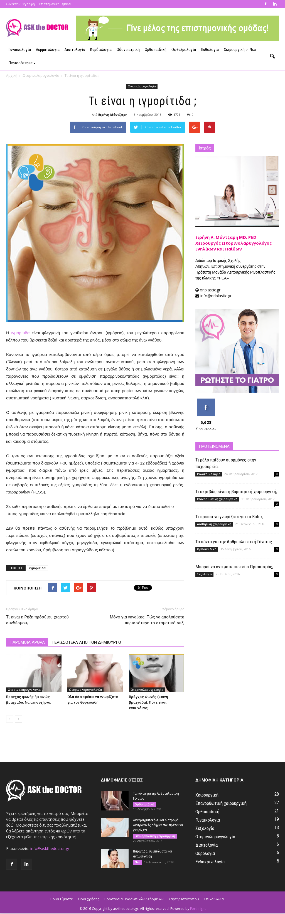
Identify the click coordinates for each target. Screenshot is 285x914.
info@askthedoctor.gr (49, 849)
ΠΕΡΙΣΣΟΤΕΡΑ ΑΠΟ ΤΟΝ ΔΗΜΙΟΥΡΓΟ (86, 642)
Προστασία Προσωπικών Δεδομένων (133, 899)
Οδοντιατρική (128, 49)
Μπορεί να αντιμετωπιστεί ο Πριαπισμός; (234, 567)
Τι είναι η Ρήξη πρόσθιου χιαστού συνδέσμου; (37, 620)
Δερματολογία (48, 49)
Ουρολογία (205, 854)
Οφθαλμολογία (183, 49)
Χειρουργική (235, 49)
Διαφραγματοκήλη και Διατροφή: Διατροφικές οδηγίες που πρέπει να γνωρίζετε (158, 826)
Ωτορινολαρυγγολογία (142, 87)
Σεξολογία (204, 575)
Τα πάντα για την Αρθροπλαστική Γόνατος (233, 542)
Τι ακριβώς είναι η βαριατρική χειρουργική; (236, 492)
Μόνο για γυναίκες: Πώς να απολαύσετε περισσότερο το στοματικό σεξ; (147, 620)
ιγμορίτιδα (20, 333)
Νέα (253, 49)
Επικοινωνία (214, 899)
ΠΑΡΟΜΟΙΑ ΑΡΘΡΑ (27, 642)
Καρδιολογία (101, 49)
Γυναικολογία (20, 49)
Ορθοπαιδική (155, 49)
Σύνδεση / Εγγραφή (20, 4)
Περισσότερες (22, 63)
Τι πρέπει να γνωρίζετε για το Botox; (229, 517)
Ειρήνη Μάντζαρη (112, 115)
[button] (272, 56)
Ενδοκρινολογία (208, 474)
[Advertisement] (237, 625)
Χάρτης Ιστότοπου (184, 899)
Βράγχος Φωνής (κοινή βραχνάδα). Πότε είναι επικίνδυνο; (148, 703)
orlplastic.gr (210, 290)
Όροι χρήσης (88, 899)
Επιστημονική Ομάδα (55, 4)
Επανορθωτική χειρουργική (217, 500)
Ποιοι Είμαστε (61, 899)
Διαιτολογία (75, 49)
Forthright (198, 909)
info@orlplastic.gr (216, 296)
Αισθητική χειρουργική (214, 525)
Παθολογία (210, 49)
